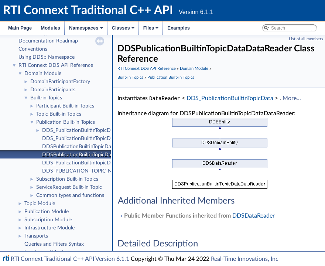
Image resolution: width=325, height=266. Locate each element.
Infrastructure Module (49, 228)
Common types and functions (70, 195)
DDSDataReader (253, 215)
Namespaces (86, 30)
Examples (178, 28)
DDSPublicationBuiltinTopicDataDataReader (92, 154)
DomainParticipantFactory (60, 81)
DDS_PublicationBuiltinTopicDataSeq (84, 138)
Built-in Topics (46, 97)
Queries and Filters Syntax (54, 244)
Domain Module (42, 73)
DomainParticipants (52, 89)
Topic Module (39, 203)
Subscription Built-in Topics (67, 179)
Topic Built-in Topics (58, 114)
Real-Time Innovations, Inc (244, 259)
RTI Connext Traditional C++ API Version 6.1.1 (70, 259)
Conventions (32, 49)
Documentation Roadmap (48, 41)
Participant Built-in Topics (65, 106)
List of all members (306, 39)
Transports (36, 236)
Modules (50, 28)
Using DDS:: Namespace (46, 57)
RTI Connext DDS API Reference (55, 65)
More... (292, 98)
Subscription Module (48, 219)
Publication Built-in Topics (65, 122)
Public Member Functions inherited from (197, 215)
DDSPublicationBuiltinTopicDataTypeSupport (93, 146)
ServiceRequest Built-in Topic (69, 187)
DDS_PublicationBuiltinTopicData (80, 130)
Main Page (20, 28)
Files (151, 30)
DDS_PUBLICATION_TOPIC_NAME (82, 171)
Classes (124, 30)
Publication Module (46, 211)
